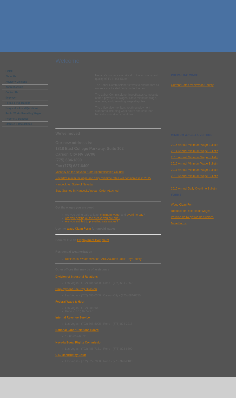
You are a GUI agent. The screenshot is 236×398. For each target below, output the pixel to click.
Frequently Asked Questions (22, 108)
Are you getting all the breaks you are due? (92, 218)
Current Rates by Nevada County (192, 85)
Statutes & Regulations (19, 124)
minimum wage (109, 214)
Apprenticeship (14, 87)
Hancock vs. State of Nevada (74, 184)
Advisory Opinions (16, 81)
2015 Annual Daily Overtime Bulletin (194, 188)
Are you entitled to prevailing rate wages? (91, 221)
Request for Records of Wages (190, 211)
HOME (9, 71)
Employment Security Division (76, 289)
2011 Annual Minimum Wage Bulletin (194, 169)
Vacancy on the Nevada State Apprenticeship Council (89, 172)
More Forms (179, 223)
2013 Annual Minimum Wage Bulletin (194, 157)
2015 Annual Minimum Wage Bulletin (194, 145)
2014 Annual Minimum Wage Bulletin (194, 151)
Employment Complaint (93, 240)
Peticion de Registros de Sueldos (192, 217)
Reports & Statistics (17, 118)
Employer (11, 97)
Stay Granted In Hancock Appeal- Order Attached (86, 190)
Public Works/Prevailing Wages (23, 113)
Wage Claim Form (79, 228)
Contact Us (12, 92)
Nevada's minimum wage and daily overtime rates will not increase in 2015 (103, 178)
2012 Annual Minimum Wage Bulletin (194, 163)
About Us (11, 76)
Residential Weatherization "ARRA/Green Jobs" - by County (103, 259)
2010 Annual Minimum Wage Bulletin (194, 176)
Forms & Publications (18, 103)
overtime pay (135, 214)
